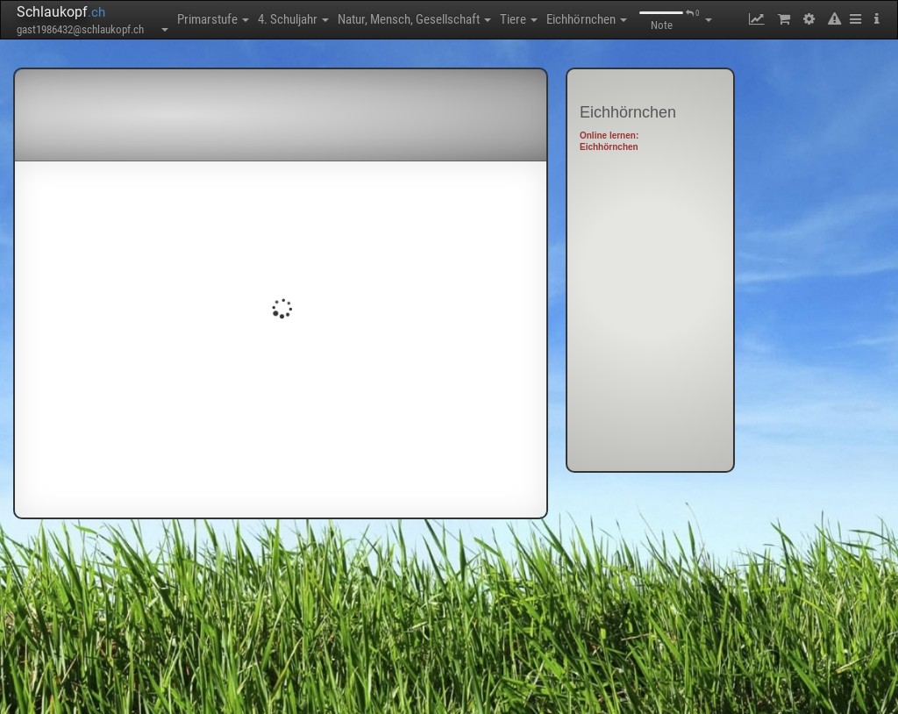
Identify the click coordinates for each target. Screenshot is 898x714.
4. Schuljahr (293, 19)
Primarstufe (213, 19)
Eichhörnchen (586, 19)
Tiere (519, 19)
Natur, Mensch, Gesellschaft (414, 19)
